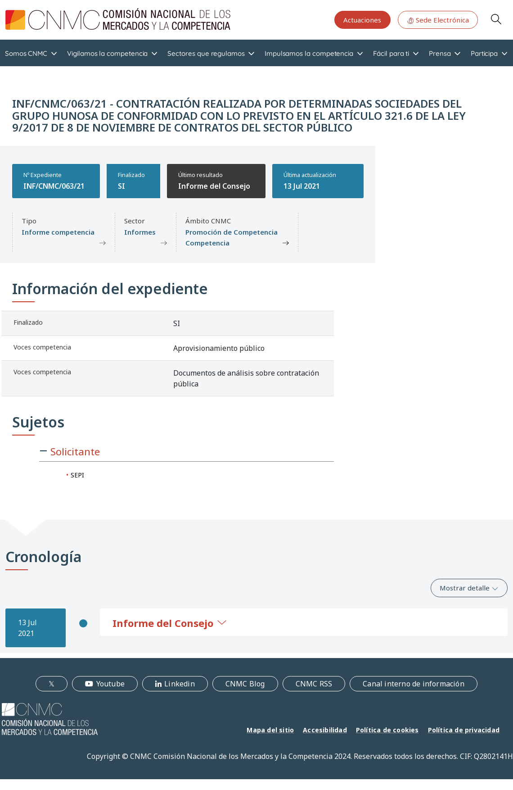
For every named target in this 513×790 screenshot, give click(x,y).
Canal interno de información (413, 684)
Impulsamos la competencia (309, 53)
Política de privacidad (464, 730)
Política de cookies (387, 730)
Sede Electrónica (438, 19)
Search (496, 19)
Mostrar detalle (469, 587)
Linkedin (179, 684)
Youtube (110, 684)
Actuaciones (362, 19)
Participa (484, 53)
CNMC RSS (314, 684)
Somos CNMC (26, 53)
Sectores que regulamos (205, 53)
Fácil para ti (391, 53)
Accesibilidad (325, 730)
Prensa (440, 53)
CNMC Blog (245, 684)
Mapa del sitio (270, 730)
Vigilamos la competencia (107, 53)
